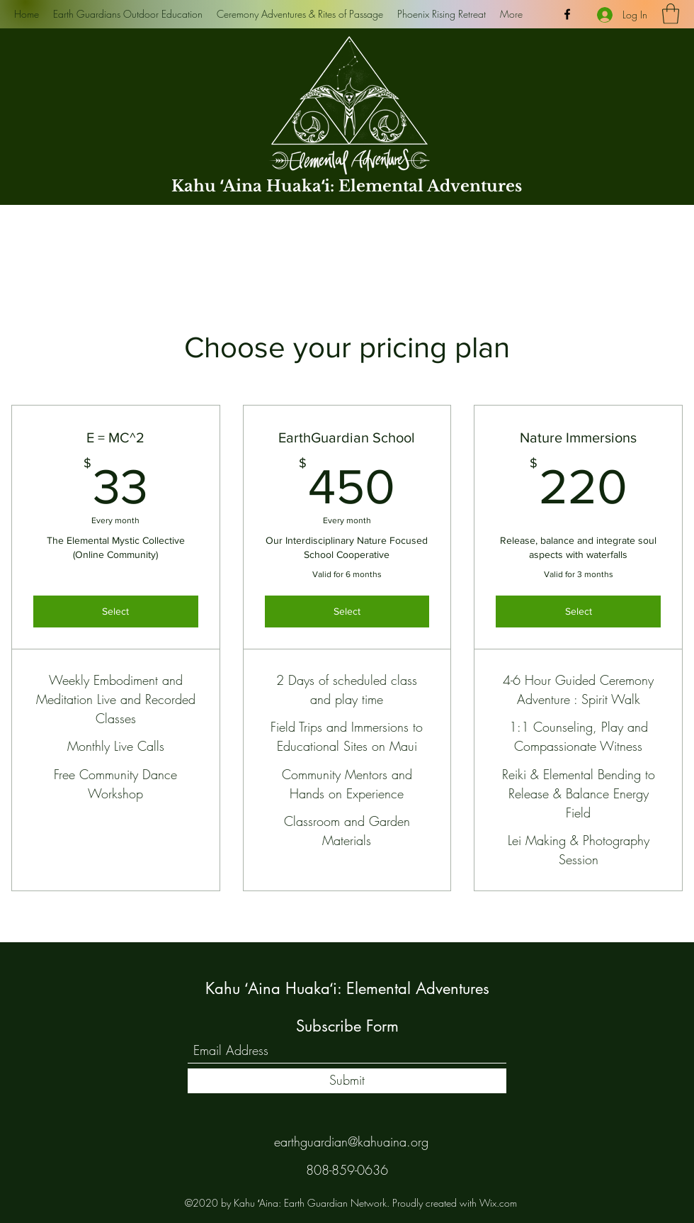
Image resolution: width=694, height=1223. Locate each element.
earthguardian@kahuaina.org (351, 1141)
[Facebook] (567, 14)
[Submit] (347, 1080)
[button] (670, 14)
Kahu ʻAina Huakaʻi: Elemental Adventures (346, 186)
